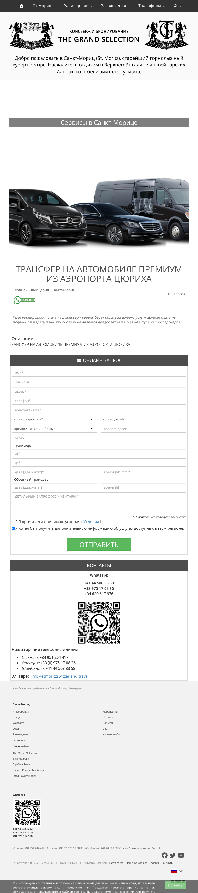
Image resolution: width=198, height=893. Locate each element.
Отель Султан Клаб (24, 775)
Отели (16, 728)
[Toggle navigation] (177, 6)
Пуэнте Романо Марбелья (29, 770)
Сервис (19, 290)
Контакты (168, 862)
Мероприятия (111, 711)
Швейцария (39, 290)
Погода (17, 717)
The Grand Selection (25, 753)
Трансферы (151, 6)
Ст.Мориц (44, 6)
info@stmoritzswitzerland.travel (60, 676)
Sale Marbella (21, 758)
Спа (105, 728)
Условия (91, 521)
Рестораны (19, 740)
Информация (21, 711)
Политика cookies (137, 862)
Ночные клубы (111, 734)
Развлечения (115, 6)
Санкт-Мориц (63, 290)
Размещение (78, 6)
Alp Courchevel (22, 764)
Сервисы (108, 717)
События (108, 722)
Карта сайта (116, 862)
